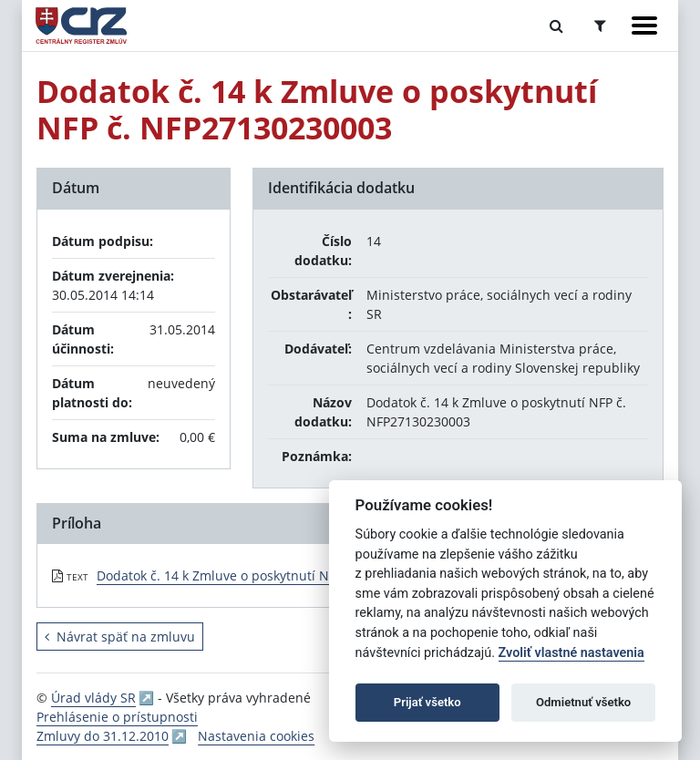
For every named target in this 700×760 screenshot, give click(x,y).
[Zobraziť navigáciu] (644, 25)
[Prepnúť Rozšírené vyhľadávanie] (600, 25)
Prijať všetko (427, 702)
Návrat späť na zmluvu (120, 636)
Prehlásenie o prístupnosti (117, 716)
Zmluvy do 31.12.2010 (102, 736)
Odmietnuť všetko (583, 702)
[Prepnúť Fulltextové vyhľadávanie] (556, 25)
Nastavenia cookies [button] (256, 736)
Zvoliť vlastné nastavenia (571, 653)
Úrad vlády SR (93, 697)
